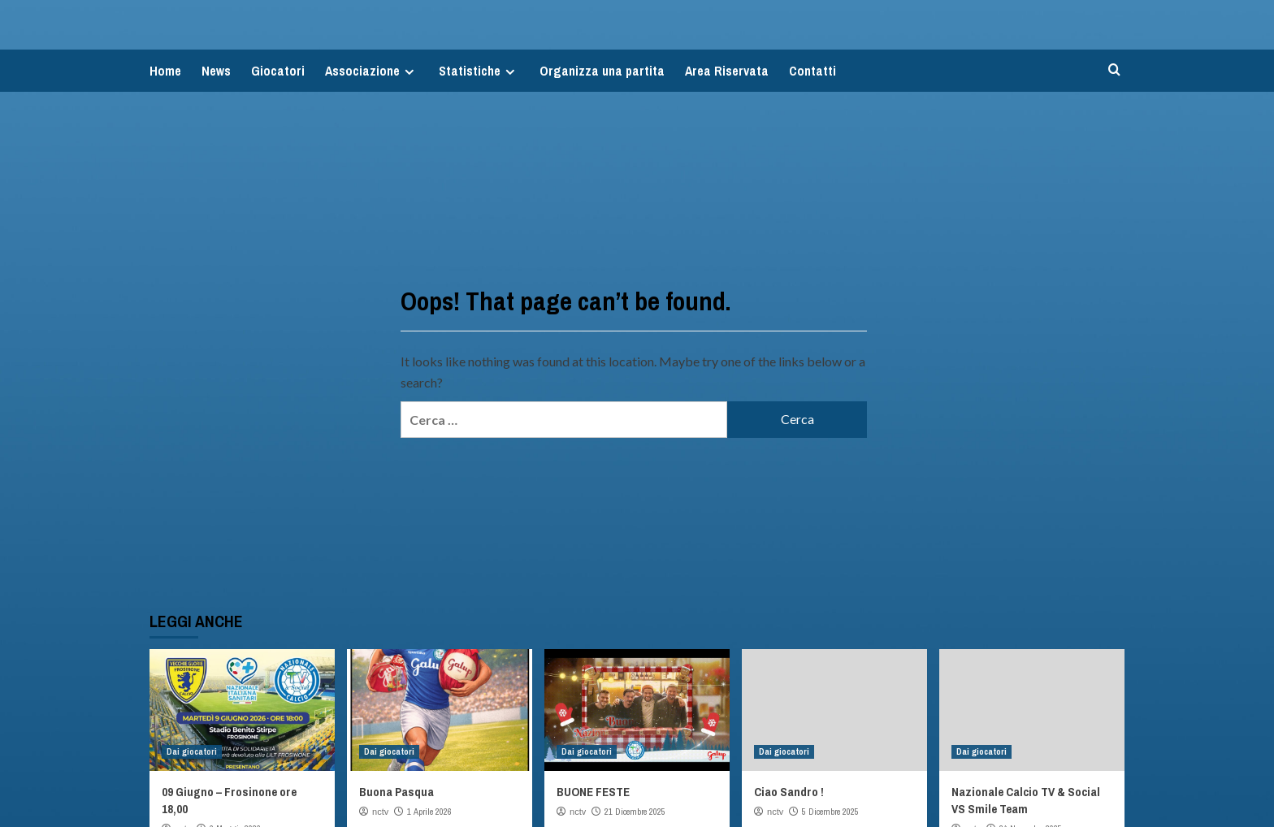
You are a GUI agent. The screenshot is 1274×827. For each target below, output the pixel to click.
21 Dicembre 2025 (634, 811)
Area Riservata (727, 71)
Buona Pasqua (396, 791)
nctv (380, 811)
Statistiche (479, 71)
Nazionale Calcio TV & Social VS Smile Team (1025, 800)
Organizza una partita (602, 71)
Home (165, 71)
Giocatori (278, 71)
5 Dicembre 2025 (830, 811)
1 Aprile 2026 (429, 811)
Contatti (812, 71)
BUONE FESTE (593, 791)
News (216, 71)
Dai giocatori (192, 751)
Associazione (371, 71)
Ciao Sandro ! (789, 791)
